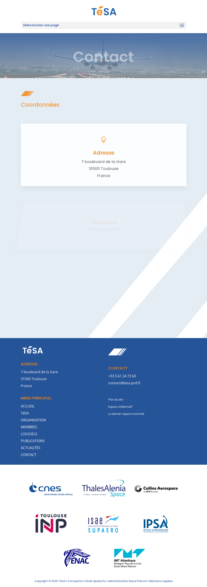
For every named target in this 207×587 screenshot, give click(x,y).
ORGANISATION (33, 420)
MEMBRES (29, 427)
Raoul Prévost (138, 581)
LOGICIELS (29, 434)
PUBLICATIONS (33, 440)
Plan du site (115, 399)
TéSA (25, 413)
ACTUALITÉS (30, 447)
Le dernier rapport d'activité (126, 414)
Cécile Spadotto (95, 581)
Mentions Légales (161, 581)
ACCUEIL (27, 406)
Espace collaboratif (120, 407)
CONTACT (28, 454)
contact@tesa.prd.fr (124, 383)
